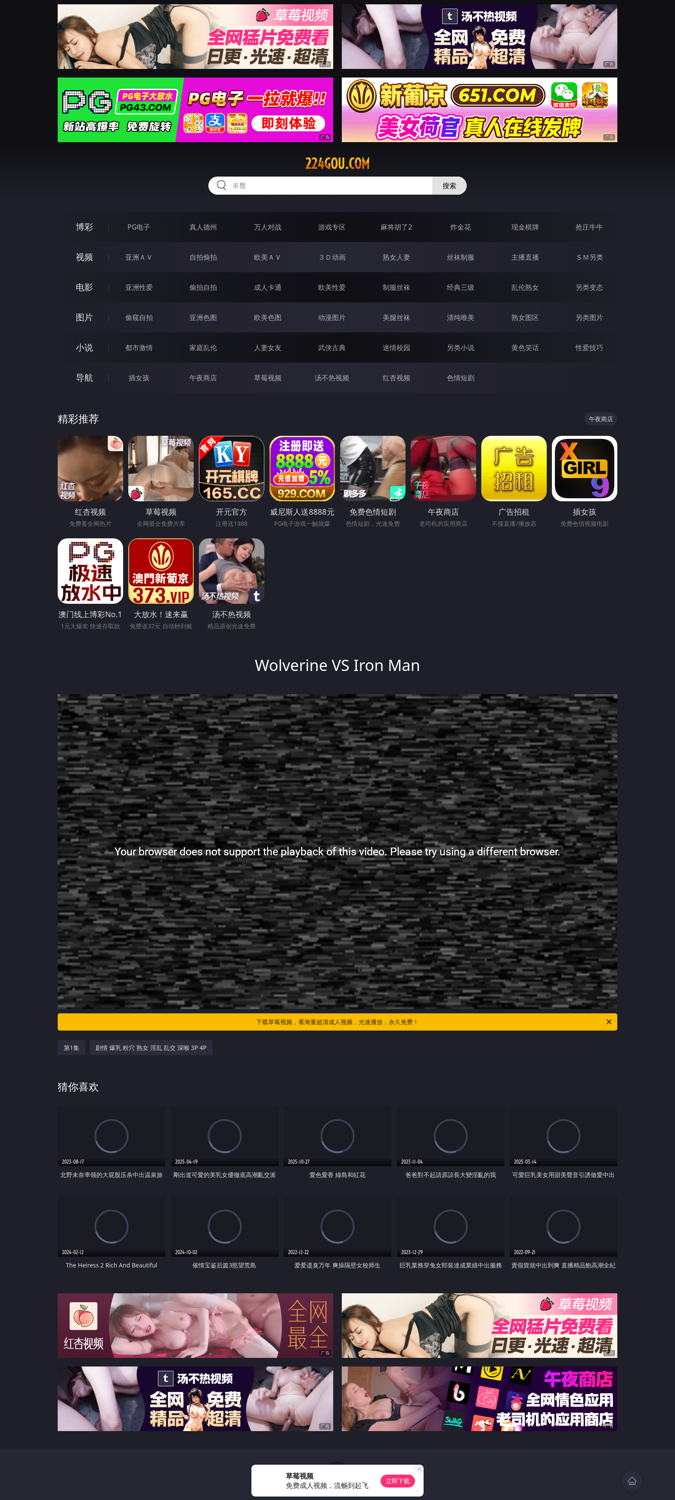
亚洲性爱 (139, 287)
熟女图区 (525, 317)
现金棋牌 (525, 227)
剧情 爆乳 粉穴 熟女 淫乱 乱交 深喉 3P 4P (151, 1047)
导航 (84, 377)
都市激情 (139, 347)
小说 (84, 347)
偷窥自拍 (139, 317)
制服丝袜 (396, 287)
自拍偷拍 (203, 257)
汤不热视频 (332, 377)
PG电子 (138, 227)
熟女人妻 (396, 257)
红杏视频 (396, 377)
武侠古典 (332, 347)
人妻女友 (268, 347)
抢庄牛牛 (589, 227)
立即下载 (398, 1481)
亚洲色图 (203, 317)
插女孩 (139, 377)
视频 (84, 257)
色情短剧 (460, 377)
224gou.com (337, 163)
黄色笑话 (525, 347)
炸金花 (460, 227)
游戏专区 (332, 227)
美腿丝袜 (396, 317)
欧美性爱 (332, 287)
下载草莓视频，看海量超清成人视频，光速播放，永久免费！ (434, 1022)
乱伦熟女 (525, 287)
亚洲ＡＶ (139, 257)
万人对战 (268, 227)
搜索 (449, 185)
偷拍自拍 (203, 287)
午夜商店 (203, 377)
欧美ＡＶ (268, 257)
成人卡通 (268, 287)
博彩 (84, 227)
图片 (84, 317)
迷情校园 (396, 347)
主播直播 (525, 257)
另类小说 (460, 347)
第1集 (71, 1047)
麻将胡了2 (396, 227)
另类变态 (589, 287)
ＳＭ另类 (589, 257)
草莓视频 (268, 377)
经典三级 (460, 287)
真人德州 (203, 227)
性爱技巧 (589, 347)
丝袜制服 (460, 257)
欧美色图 (268, 317)
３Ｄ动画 (332, 257)
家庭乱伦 (203, 347)
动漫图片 (332, 317)
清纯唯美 (460, 317)
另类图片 (589, 317)
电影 (84, 287)
